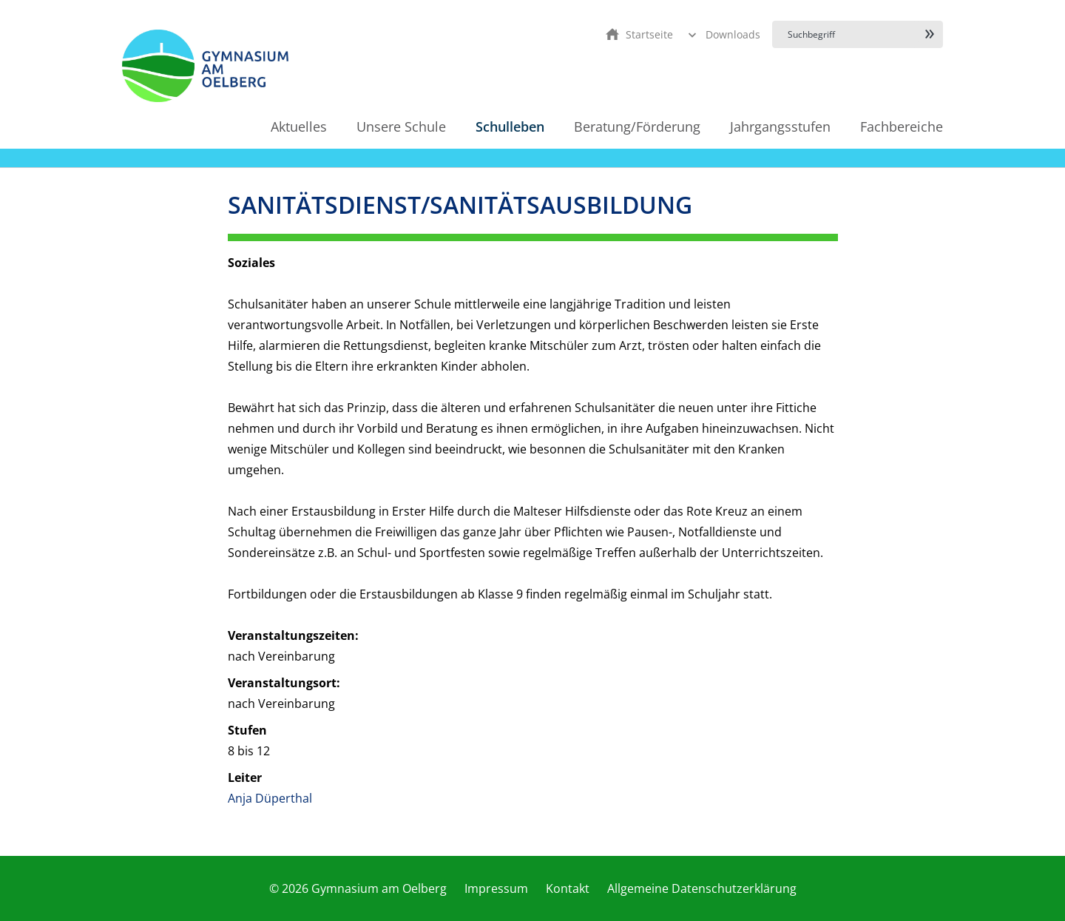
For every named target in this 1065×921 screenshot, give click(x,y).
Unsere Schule (401, 126)
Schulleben (510, 126)
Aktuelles (299, 126)
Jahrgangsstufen (780, 126)
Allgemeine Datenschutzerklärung (702, 888)
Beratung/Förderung (637, 126)
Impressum (496, 888)
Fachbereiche (901, 126)
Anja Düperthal (270, 798)
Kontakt (567, 888)
